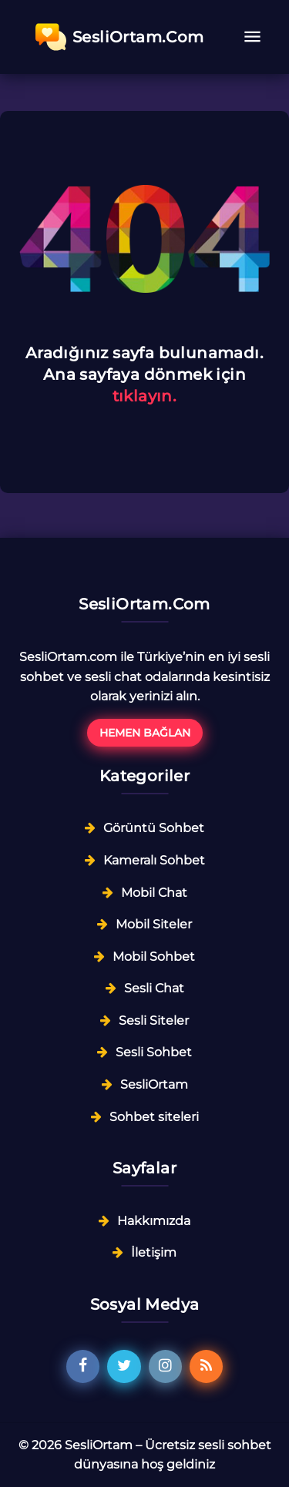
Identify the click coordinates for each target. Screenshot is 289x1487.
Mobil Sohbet (154, 956)
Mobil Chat (154, 892)
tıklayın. (145, 396)
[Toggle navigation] (252, 37)
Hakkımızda (153, 1220)
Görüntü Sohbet (153, 828)
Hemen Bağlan (144, 733)
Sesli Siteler (154, 1020)
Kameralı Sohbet (154, 860)
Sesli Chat (154, 988)
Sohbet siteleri (154, 1116)
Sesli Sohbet (154, 1052)
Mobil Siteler (154, 924)
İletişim (153, 1252)
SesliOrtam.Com (119, 37)
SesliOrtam (154, 1084)
